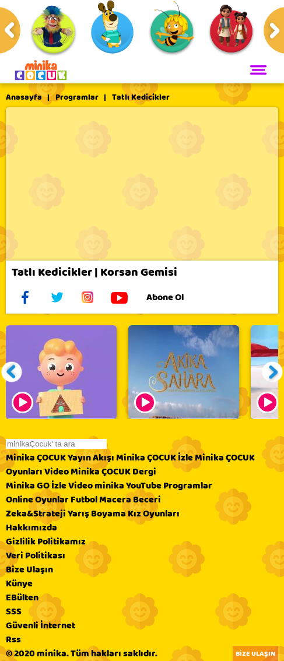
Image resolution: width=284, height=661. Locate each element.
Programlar (77, 97)
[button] (12, 372)
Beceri (147, 500)
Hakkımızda (31, 528)
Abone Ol (174, 297)
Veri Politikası (35, 555)
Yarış (78, 514)
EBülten (22, 597)
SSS (14, 611)
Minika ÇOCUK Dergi (113, 472)
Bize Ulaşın (29, 569)
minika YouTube (128, 486)
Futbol (84, 500)
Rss (13, 639)
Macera (115, 500)
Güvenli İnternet (40, 625)
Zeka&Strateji (36, 514)
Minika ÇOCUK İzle (154, 458)
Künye (19, 583)
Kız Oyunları (154, 514)
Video (56, 472)
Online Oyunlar (37, 500)
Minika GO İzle (36, 486)
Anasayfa (24, 97)
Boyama (108, 514)
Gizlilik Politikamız (46, 542)
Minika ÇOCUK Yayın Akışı (60, 458)
